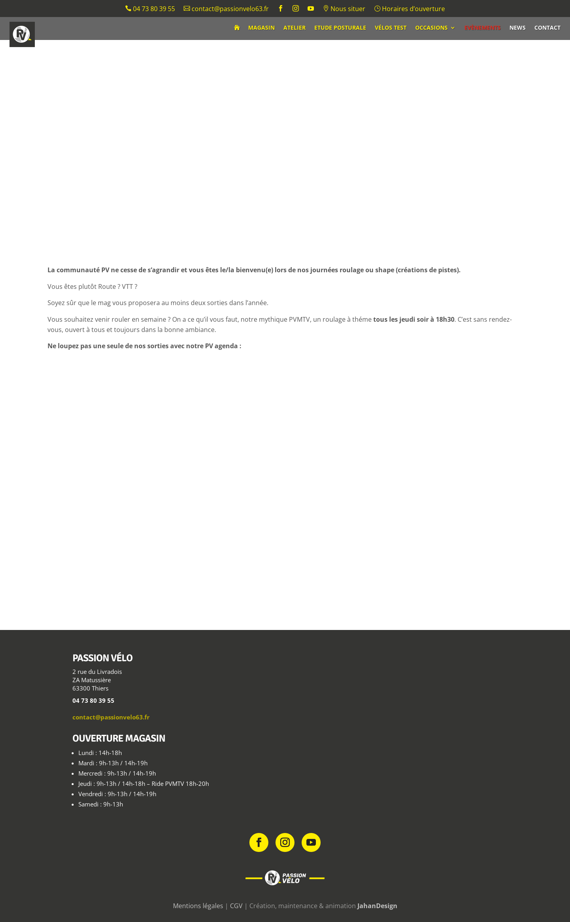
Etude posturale (340, 28)
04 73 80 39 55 (150, 9)
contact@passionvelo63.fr (226, 9)
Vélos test (391, 28)
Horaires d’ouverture (409, 9)
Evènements (482, 28)
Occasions (431, 28)
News (517, 28)
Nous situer (344, 9)
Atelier (294, 28)
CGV (236, 905)
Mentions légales (198, 905)
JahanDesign (377, 905)
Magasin (261, 28)
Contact (547, 28)
